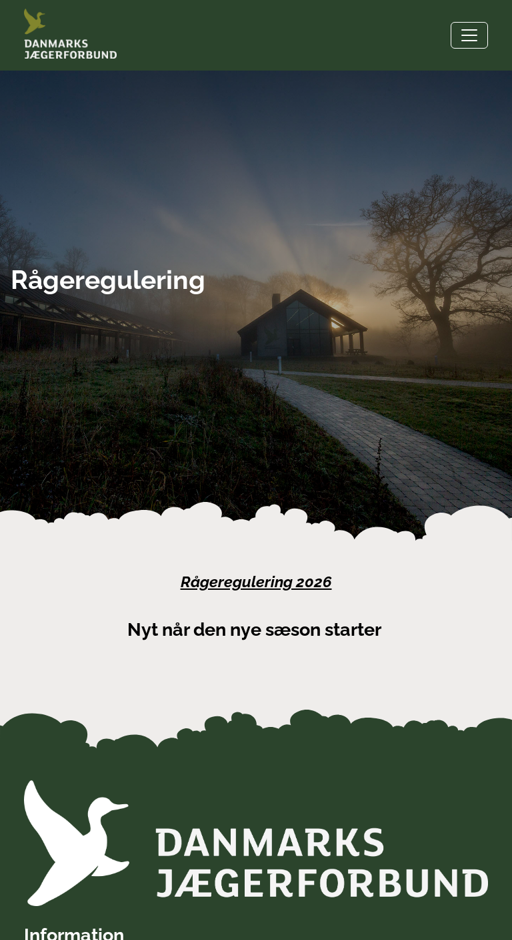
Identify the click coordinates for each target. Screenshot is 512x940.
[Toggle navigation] (469, 35)
